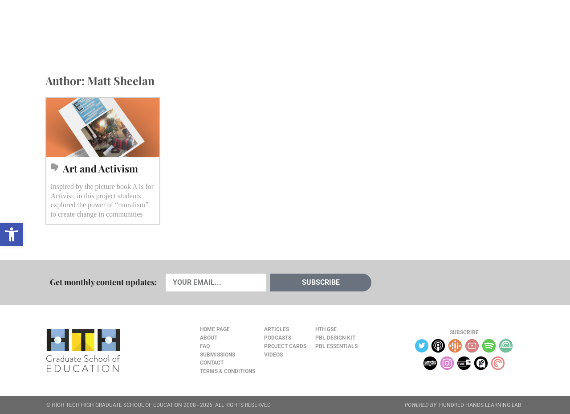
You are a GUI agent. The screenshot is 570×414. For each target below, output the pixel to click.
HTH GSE (326, 329)
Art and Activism (100, 168)
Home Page (215, 329)
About (455, 27)
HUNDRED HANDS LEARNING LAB (480, 405)
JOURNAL (421, 27)
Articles (72, 27)
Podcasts (153, 27)
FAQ (205, 346)
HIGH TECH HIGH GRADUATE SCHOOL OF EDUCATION (117, 405)
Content (492, 27)
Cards (112, 27)
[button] (11, 234)
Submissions (217, 355)
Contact (212, 363)
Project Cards (285, 346)
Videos (194, 27)
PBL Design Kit (335, 338)
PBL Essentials (336, 346)
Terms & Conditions (227, 371)
